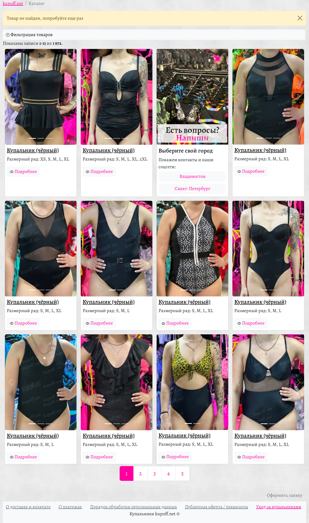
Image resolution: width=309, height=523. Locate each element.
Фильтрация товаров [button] (29, 34)
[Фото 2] (40, 138)
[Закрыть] (300, 18)
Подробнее (23, 171)
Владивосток (193, 176)
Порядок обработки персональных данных (133, 507)
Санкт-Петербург (192, 188)
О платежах (70, 507)
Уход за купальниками (278, 507)
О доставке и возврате (28, 507)
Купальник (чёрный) (33, 150)
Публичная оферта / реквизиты (216, 507)
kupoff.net (13, 3)
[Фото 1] (32, 138)
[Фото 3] (49, 138)
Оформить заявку (284, 495)
